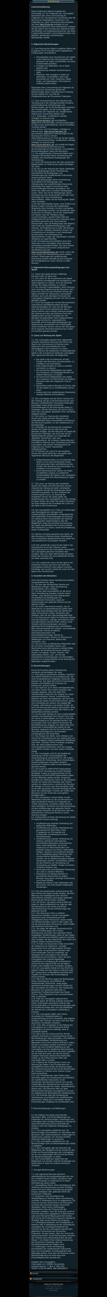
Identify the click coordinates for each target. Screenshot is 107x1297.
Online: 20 (47, 1284)
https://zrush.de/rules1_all (42, 120)
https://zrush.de (46, 24)
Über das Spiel (58, 1284)
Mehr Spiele (53, 1290)
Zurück (34, 1273)
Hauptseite (36, 1279)
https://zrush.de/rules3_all (42, 145)
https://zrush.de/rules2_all (55, 131)
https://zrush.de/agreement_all (44, 252)
